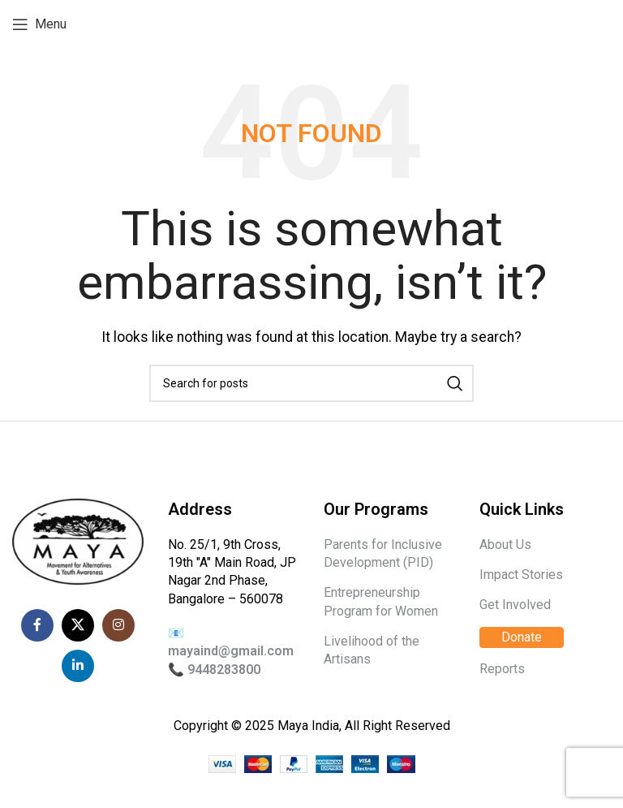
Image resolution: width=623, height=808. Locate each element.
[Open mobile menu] (39, 24)
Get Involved (515, 604)
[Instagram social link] (118, 625)
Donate (521, 637)
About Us (505, 544)
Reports (502, 668)
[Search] (311, 383)
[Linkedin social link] (78, 666)
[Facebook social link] (37, 625)
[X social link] (78, 625)
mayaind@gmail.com (231, 651)
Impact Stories (521, 574)
